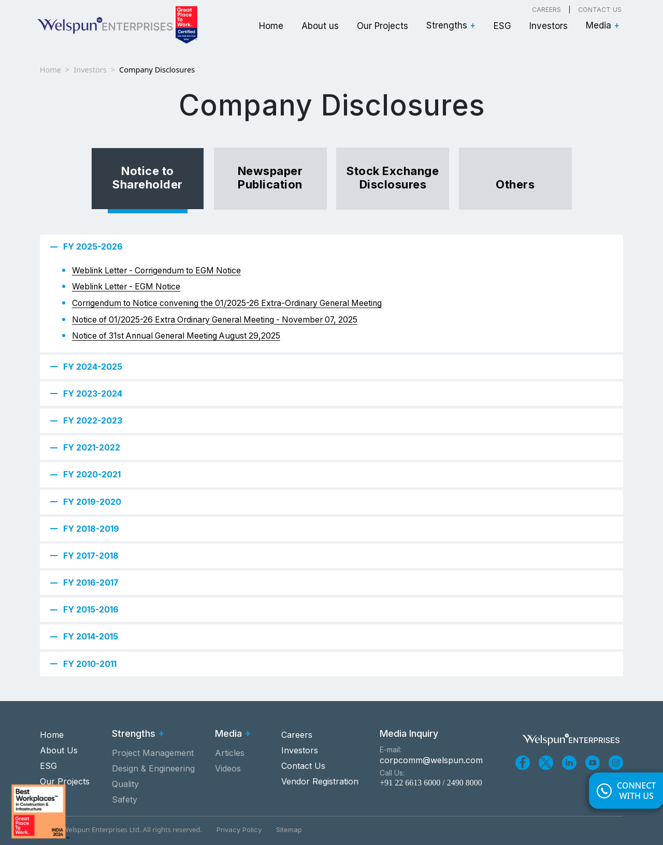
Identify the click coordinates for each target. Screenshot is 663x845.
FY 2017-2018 (91, 555)
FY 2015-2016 (91, 609)
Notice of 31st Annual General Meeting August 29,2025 (176, 336)
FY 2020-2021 (92, 474)
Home (271, 26)
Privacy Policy (239, 829)
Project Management (153, 753)
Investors (548, 26)
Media (602, 25)
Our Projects (382, 26)
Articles (229, 753)
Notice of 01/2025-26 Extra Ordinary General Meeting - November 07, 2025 (214, 320)
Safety (124, 799)
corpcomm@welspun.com (431, 760)
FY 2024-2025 (92, 366)
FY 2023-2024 (92, 393)
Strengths (450, 25)
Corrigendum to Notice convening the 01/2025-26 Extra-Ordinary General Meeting (227, 303)
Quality (125, 784)
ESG (502, 26)
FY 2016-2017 (91, 582)
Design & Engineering (153, 768)
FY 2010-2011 (90, 664)
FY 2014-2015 (90, 636)
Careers (546, 9)
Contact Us (600, 9)
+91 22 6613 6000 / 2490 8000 (431, 782)
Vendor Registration (319, 781)
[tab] (147, 179)
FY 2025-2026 (93, 246)
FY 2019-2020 (92, 502)
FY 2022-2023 (92, 420)
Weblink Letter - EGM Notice (126, 287)
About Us (59, 750)
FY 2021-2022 (91, 447)
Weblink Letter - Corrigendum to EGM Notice (156, 270)
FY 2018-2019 (91, 528)
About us (320, 26)
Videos (228, 768)
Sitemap (289, 829)
